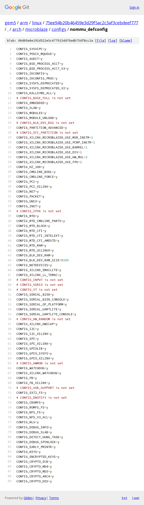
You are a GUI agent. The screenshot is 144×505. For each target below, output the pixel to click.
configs (59, 29)
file (100, 41)
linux (37, 22)
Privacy (41, 498)
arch (16, 29)
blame (125, 41)
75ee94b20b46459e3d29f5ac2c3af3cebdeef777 (92, 22)
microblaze (36, 29)
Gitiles (28, 498)
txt (124, 498)
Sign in (134, 7)
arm (24, 22)
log (112, 41)
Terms (54, 498)
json (135, 498)
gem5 (10, 22)
